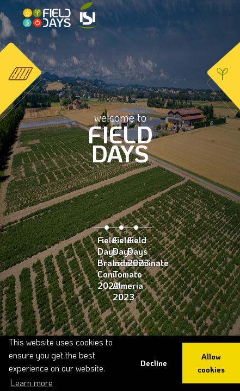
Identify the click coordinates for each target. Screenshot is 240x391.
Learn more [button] (31, 382)
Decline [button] (153, 363)
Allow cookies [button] (211, 363)
